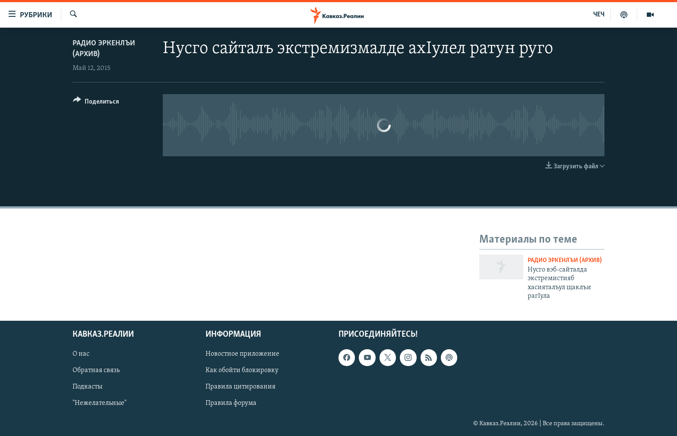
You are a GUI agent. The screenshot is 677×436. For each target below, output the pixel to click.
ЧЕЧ (598, 14)
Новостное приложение (242, 354)
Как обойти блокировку (242, 370)
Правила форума (231, 403)
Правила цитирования (240, 386)
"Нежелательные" (100, 403)
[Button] (96, 103)
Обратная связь (96, 370)
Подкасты (87, 386)
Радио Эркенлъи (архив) (565, 260)
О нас (81, 354)
